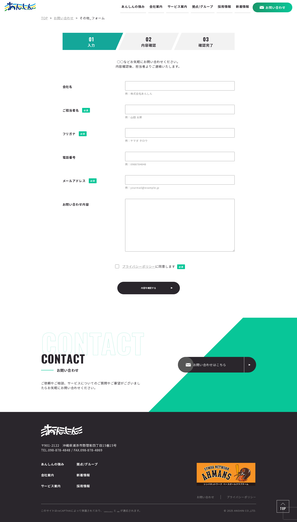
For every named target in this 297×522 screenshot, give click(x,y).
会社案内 (47, 475)
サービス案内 (51, 486)
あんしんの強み (52, 464)
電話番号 (69, 157)
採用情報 (83, 486)
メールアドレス (74, 180)
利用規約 (153, 510)
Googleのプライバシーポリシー (124, 510)
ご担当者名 (71, 110)
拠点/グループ (87, 464)
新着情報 (83, 475)
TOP (283, 508)
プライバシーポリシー (138, 266)
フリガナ (69, 133)
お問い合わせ (205, 497)
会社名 (68, 86)
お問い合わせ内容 (76, 204)
